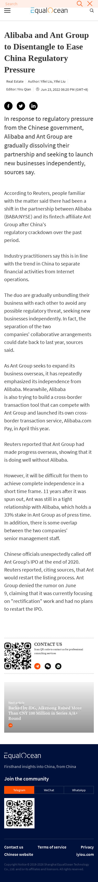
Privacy (87, 847)
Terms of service (52, 847)
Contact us (13, 847)
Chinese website (18, 854)
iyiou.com (85, 854)
